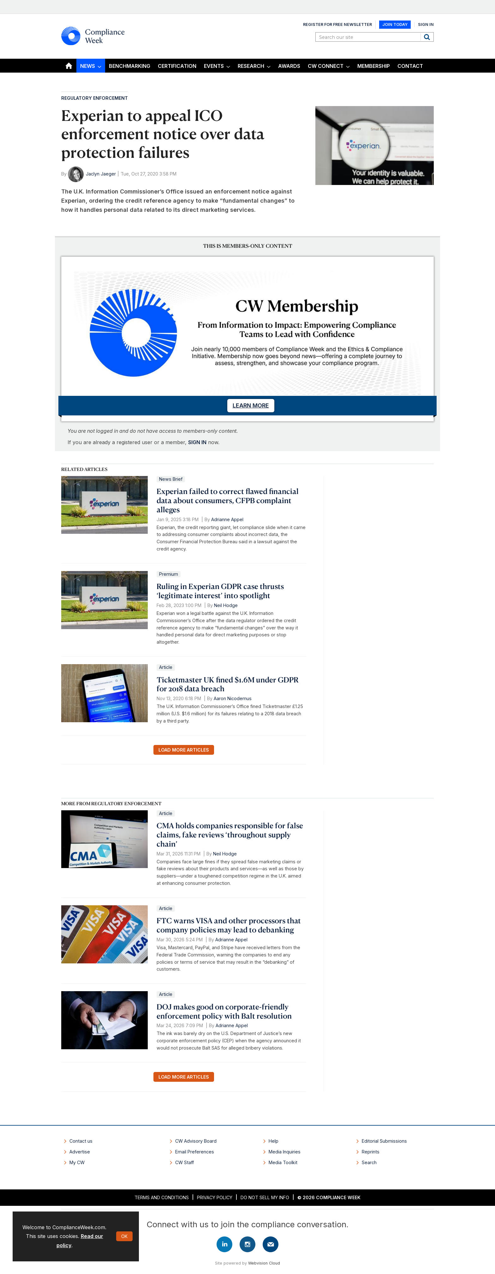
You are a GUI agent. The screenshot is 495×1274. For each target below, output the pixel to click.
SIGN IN (197, 442)
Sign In (426, 24)
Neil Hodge (226, 605)
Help (273, 1141)
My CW (77, 1162)
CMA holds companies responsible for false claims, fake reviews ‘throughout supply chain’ (230, 834)
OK (124, 1236)
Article (165, 667)
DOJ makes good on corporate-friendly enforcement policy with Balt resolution (224, 1011)
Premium (168, 574)
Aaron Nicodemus (233, 698)
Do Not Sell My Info (265, 1197)
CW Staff (184, 1162)
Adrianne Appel (227, 519)
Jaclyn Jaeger (101, 173)
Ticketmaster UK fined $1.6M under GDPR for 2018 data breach (228, 684)
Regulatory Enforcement (94, 98)
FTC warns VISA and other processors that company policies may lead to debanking (229, 925)
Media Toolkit (283, 1162)
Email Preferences (194, 1151)
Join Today (395, 24)
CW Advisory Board (196, 1141)
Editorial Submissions (384, 1141)
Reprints (370, 1151)
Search (427, 37)
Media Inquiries (285, 1151)
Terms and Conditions (161, 1197)
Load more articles (183, 750)
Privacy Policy (214, 1197)
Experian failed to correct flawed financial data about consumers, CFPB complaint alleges (228, 500)
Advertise (79, 1151)
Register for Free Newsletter (337, 24)
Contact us (80, 1141)
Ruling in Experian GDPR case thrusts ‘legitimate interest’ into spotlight (220, 590)
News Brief (170, 479)
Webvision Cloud (264, 1263)
